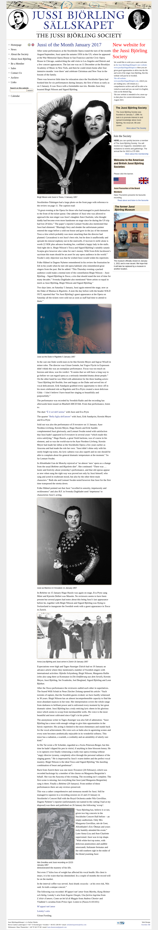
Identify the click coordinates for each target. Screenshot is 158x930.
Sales (13, 68)
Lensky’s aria (43, 911)
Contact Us (16, 73)
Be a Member (17, 63)
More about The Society (136, 128)
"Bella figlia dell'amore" (59, 416)
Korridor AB (145, 925)
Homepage (16, 45)
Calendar (15, 96)
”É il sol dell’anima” (55, 412)
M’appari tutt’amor (46, 906)
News (13, 49)
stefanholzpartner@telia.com (76, 925)
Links (13, 82)
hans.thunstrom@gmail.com (57, 927)
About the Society (20, 54)
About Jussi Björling (21, 59)
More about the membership (136, 154)
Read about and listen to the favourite (133, 200)
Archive (15, 77)
